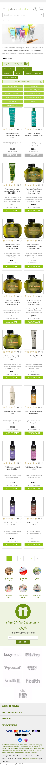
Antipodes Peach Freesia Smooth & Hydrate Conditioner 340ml (34, 191)
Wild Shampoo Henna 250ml (34, 524)
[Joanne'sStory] (9, 588)
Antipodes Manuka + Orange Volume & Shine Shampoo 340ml (12, 302)
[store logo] (17, 9)
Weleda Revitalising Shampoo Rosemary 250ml (34, 134)
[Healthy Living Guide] (37, 588)
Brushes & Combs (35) (12, 97)
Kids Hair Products (10, 77)
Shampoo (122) (12, 86)
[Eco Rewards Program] (23, 571)
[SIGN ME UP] (23, 642)
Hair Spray (7, 73)
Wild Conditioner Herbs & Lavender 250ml (12, 524)
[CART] (41, 9)
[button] (20, 129)
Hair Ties (38, 73)
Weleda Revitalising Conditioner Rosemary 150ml (12, 135)
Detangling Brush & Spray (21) (33, 97)
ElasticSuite (19, 764)
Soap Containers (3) (12, 105)
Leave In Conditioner (24, 69)
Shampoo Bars (8, 69)
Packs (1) (33, 101)
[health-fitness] (32, 654)
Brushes (28, 73)
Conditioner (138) (34, 86)
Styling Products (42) (12, 90)
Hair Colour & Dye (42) (33, 90)
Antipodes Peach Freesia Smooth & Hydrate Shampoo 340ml (12, 247)
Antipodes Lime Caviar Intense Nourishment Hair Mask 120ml (12, 191)
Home (4, 21)
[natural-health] (12, 680)
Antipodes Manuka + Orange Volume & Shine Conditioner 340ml (34, 247)
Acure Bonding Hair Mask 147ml (34, 357)
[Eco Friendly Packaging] (9, 571)
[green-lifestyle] (32, 667)
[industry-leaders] (23, 693)
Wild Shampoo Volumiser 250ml (34, 468)
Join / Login (34, 9)
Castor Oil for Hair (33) (33, 94)
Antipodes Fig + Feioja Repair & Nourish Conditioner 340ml (34, 302)
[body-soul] (12, 654)
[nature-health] (32, 680)
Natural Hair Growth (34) (12, 94)
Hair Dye (18, 73)
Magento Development (30, 759)
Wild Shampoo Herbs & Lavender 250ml (12, 468)
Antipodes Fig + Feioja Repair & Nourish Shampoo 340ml (12, 358)
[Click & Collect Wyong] (23, 588)
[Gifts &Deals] (37, 571)
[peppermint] (12, 667)
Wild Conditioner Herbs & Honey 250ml (33, 412)
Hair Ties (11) (12, 101)
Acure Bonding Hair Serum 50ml (12, 412)
